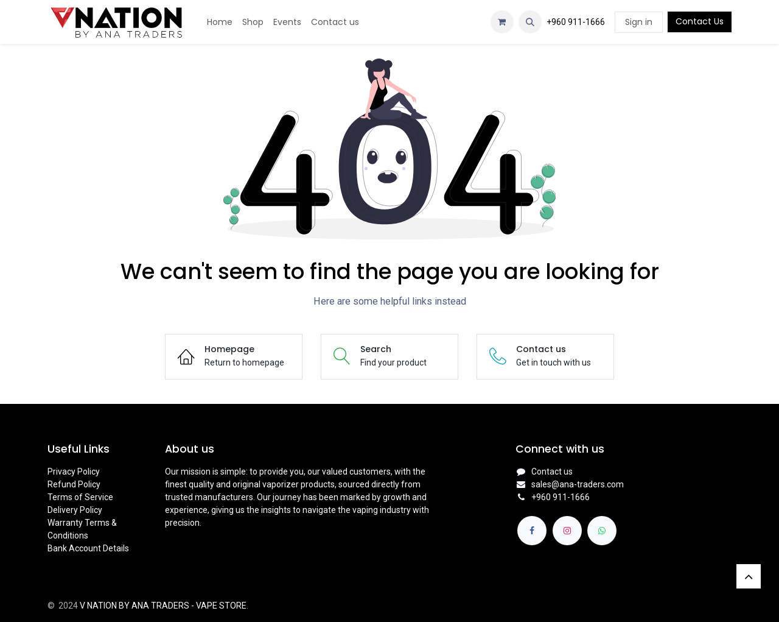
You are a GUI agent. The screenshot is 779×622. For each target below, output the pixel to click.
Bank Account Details (88, 548)
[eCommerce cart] (502, 22)
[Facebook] (532, 530)
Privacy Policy (73, 471)
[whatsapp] (602, 530)
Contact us (552, 471)
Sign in (638, 22)
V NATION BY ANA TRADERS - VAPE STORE (163, 605)
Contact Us (700, 21)
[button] (530, 22)
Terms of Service (80, 497)
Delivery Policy (74, 510)
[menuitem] (219, 22)
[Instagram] (567, 530)
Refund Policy (73, 484)
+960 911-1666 (576, 22)
